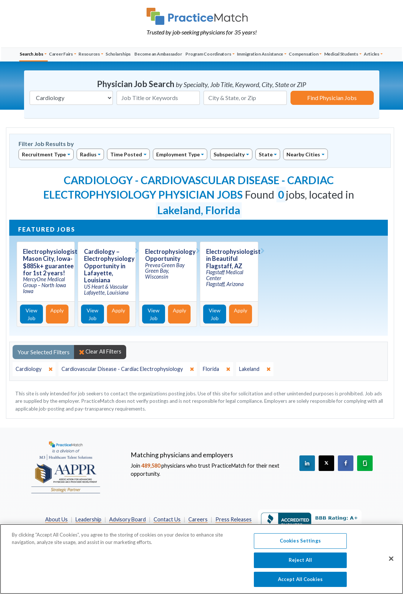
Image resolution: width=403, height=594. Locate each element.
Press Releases (233, 519)
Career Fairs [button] (61, 54)
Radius (88, 154)
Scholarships (118, 54)
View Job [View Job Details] (31, 314)
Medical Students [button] (341, 54)
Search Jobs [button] (31, 54)
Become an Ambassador (158, 54)
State (266, 154)
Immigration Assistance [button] (260, 54)
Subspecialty (229, 154)
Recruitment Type (44, 154)
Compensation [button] (303, 54)
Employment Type (178, 154)
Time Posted (126, 154)
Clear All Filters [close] (100, 351)
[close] (34, 369)
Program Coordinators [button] (208, 54)
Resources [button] (89, 54)
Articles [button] (371, 54)
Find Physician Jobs (332, 97)
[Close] (391, 562)
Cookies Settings (300, 544)
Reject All (300, 563)
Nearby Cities (303, 154)
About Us (56, 519)
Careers (198, 519)
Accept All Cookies (300, 582)
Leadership (88, 519)
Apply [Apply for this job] (57, 310)
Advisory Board (127, 519)
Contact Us (167, 519)
